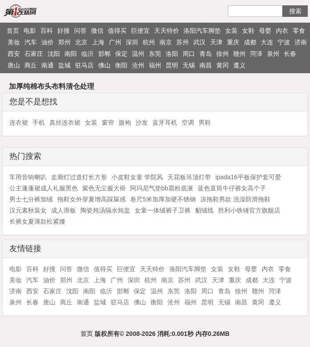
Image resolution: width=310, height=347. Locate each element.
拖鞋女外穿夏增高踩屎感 (91, 199)
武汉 (199, 42)
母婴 (265, 30)
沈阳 (54, 53)
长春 (290, 53)
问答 (80, 30)
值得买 (117, 30)
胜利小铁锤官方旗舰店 (249, 210)
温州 (138, 53)
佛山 (104, 65)
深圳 (132, 42)
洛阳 (172, 53)
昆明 (172, 65)
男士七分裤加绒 (31, 199)
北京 (81, 42)
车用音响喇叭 (28, 177)
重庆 (233, 42)
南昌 (205, 65)
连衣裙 (18, 122)
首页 (13, 30)
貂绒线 (204, 210)
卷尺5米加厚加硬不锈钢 (163, 199)
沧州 (138, 65)
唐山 (14, 65)
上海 (98, 42)
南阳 (70, 53)
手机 (38, 122)
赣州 (239, 53)
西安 (14, 53)
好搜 (63, 30)
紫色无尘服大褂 (104, 188)
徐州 (222, 53)
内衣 (282, 30)
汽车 (30, 42)
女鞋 (248, 30)
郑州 (64, 42)
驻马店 (84, 65)
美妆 (14, 42)
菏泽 (256, 53)
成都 (250, 42)
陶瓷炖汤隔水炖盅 (105, 210)
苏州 (182, 42)
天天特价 (166, 30)
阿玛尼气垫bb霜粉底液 (161, 188)
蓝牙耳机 (164, 122)
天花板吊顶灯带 (189, 177)
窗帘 (108, 122)
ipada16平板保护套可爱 (248, 177)
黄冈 (222, 65)
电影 (30, 30)
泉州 (273, 53)
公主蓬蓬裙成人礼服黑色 (43, 188)
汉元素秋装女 (28, 210)
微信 (97, 30)
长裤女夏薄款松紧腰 (37, 221)
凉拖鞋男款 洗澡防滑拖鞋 (235, 199)
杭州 (149, 42)
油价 (47, 42)
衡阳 (121, 65)
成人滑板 (63, 210)
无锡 (189, 65)
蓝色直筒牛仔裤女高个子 (232, 188)
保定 (121, 53)
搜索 (295, 11)
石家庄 (33, 53)
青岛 (205, 53)
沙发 (141, 122)
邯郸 (104, 53)
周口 (189, 53)
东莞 (155, 53)
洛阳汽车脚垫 (202, 30)
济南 (300, 42)
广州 (115, 42)
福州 (155, 65)
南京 (165, 42)
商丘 (30, 65)
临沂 (87, 53)
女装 (231, 30)
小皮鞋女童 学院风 (137, 177)
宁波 (284, 42)
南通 (47, 65)
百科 (46, 30)
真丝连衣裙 (64, 122)
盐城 (64, 65)
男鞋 (205, 122)
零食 (299, 30)
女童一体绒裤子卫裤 (163, 210)
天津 (216, 42)
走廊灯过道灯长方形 (79, 177)
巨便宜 (140, 30)
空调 (188, 122)
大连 (267, 42)
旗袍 (125, 122)
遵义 (239, 65)
